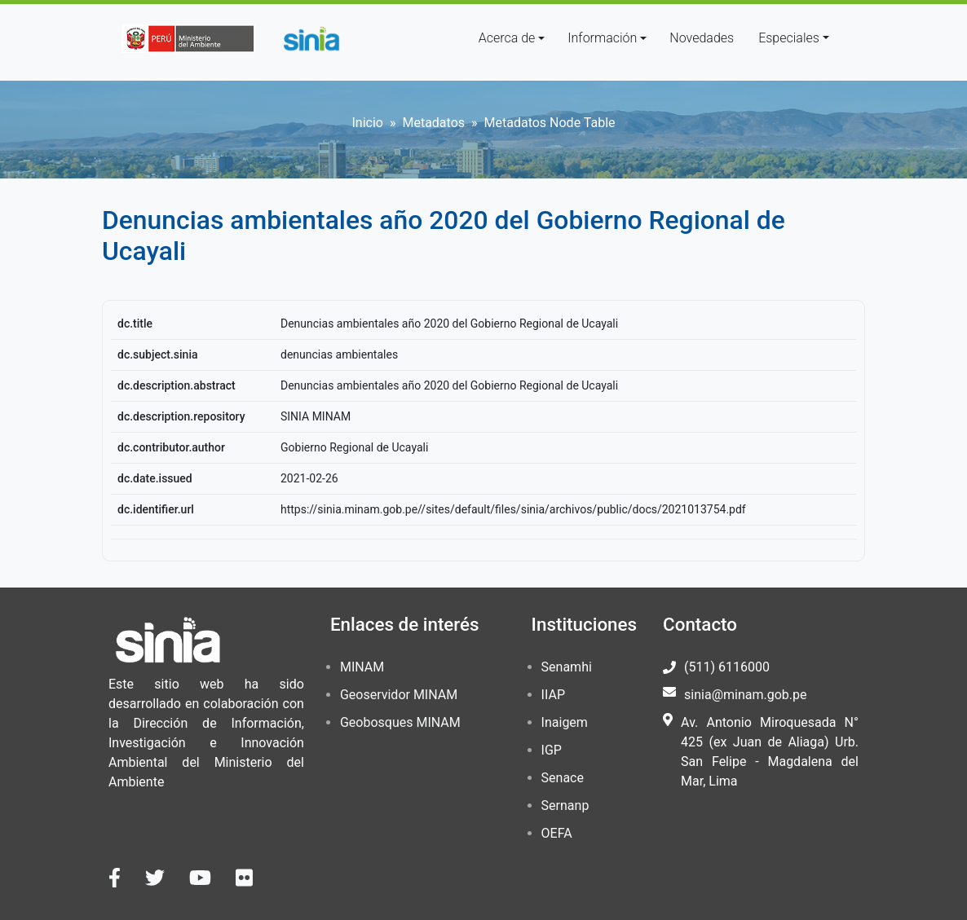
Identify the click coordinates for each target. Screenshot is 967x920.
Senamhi (566, 667)
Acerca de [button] (507, 38)
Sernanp (565, 805)
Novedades (701, 38)
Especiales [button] (788, 38)
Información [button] (602, 38)
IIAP (553, 694)
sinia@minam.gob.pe (745, 694)
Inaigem (564, 722)
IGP (551, 750)
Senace (562, 778)
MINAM (362, 667)
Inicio (366, 122)
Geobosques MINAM (400, 722)
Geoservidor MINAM (398, 694)
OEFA (556, 833)
